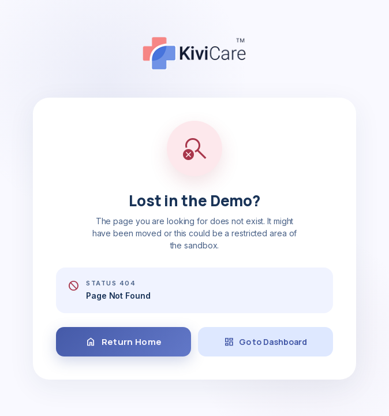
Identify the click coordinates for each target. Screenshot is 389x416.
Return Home (123, 342)
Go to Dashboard (266, 342)
